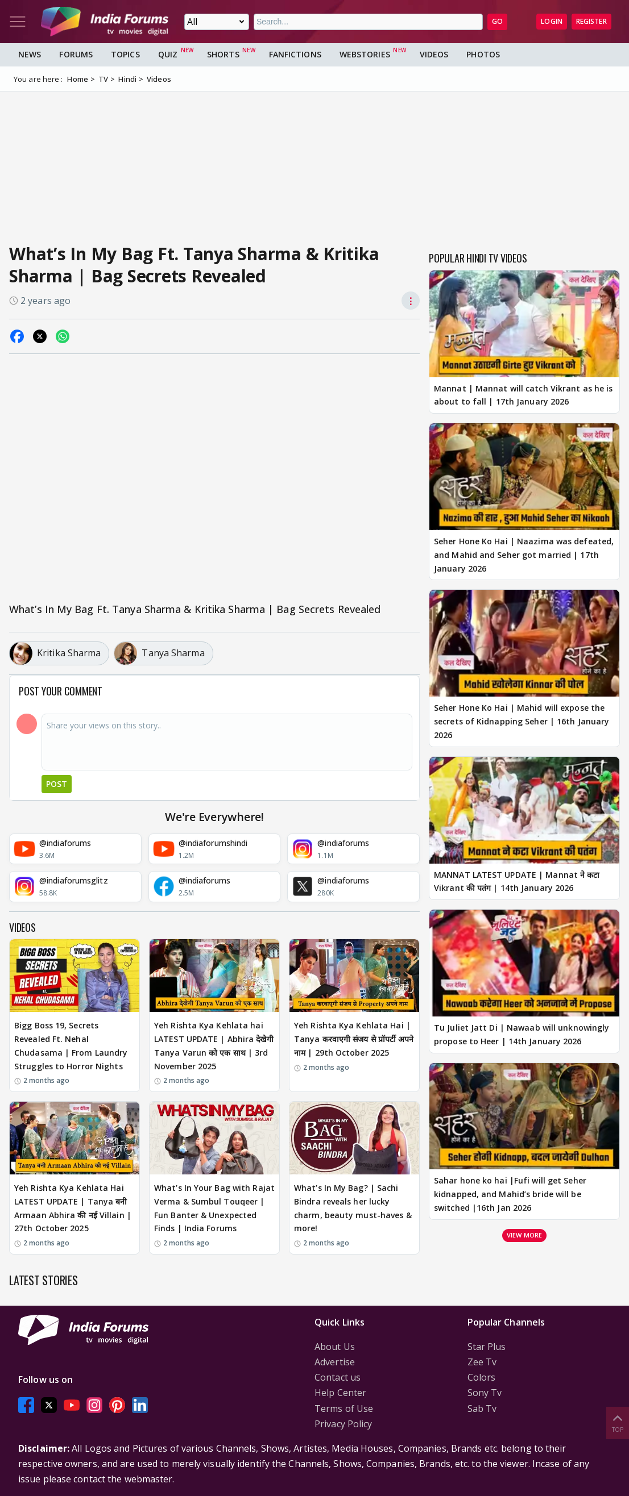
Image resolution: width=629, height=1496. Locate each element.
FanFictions (295, 54)
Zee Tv (482, 1362)
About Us (334, 1346)
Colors (481, 1377)
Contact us (337, 1377)
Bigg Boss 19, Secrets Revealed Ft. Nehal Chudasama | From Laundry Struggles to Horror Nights (70, 1045)
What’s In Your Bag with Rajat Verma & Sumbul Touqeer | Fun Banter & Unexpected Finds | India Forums (214, 1208)
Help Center (340, 1392)
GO (497, 21)
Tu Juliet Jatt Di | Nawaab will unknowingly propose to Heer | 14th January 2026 (521, 1034)
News (29, 54)
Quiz (167, 54)
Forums (76, 54)
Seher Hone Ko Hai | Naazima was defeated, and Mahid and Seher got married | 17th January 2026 (524, 555)
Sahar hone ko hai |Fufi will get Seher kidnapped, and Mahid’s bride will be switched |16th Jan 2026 (510, 1194)
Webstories (365, 54)
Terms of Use (343, 1408)
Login (551, 21)
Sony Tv (484, 1392)
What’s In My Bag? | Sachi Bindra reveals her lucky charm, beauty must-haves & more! (353, 1208)
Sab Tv (482, 1408)
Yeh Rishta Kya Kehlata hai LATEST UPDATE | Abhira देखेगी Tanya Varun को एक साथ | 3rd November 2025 (214, 1045)
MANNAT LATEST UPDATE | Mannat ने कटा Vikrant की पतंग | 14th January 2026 (516, 881)
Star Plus (486, 1346)
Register (591, 21)
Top (617, 1422)
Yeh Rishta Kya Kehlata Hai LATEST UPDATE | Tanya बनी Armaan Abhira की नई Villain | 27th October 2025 (72, 1208)
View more (524, 1235)
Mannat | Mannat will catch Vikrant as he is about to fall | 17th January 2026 (523, 395)
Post (56, 783)
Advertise (334, 1362)
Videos (434, 54)
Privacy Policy (343, 1424)
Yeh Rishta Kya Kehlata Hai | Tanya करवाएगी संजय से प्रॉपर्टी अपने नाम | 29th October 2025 (354, 1039)
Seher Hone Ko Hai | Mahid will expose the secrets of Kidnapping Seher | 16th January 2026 (521, 721)
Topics (125, 54)
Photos (483, 54)
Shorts (223, 54)
